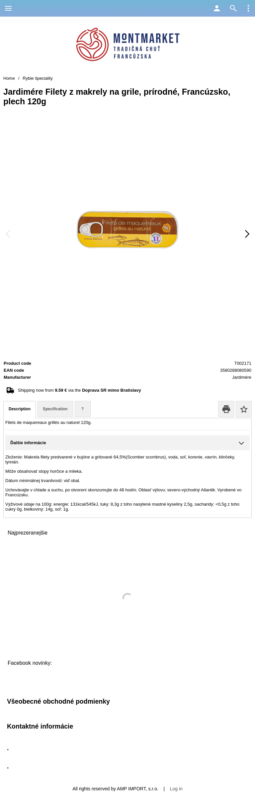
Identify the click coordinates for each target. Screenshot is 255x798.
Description (20, 409)
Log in (176, 788)
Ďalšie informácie (28, 442)
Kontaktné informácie (40, 726)
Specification (55, 409)
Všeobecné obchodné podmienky (58, 701)
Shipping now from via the (79, 390)
